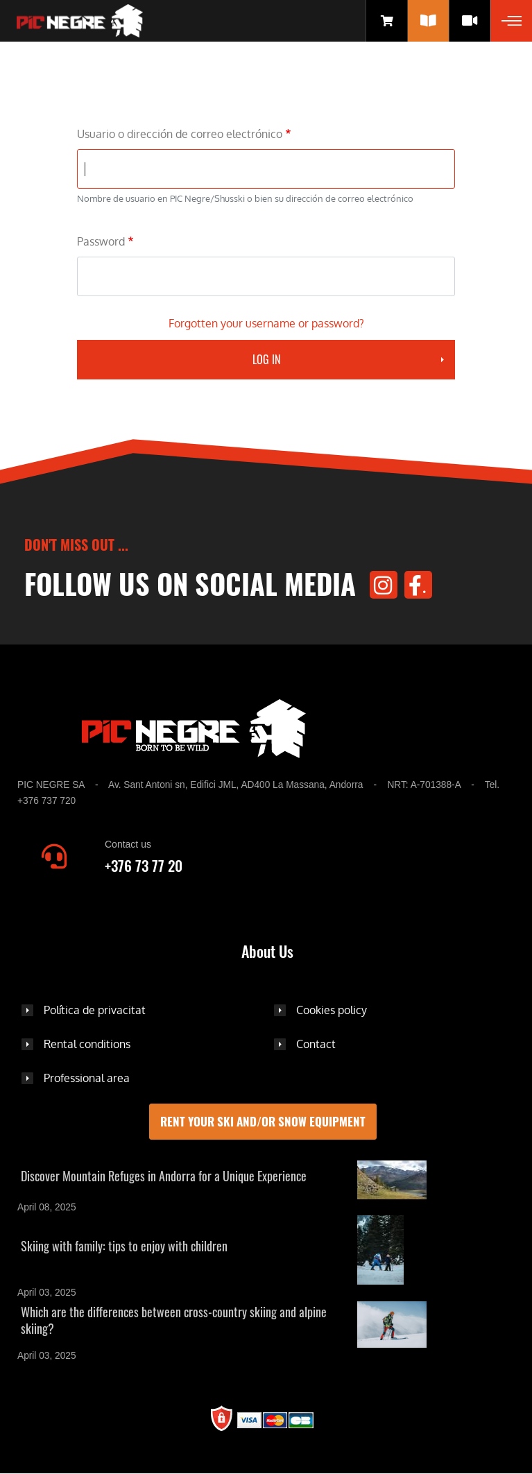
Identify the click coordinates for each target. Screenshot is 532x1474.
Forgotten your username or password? (266, 323)
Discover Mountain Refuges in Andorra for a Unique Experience (164, 1176)
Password (101, 241)
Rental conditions (87, 1044)
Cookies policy (331, 1010)
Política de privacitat (95, 1010)
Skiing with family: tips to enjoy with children (124, 1246)
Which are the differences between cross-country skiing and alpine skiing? (174, 1320)
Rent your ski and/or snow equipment (263, 1121)
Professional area (87, 1078)
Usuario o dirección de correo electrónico (179, 134)
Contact (316, 1044)
